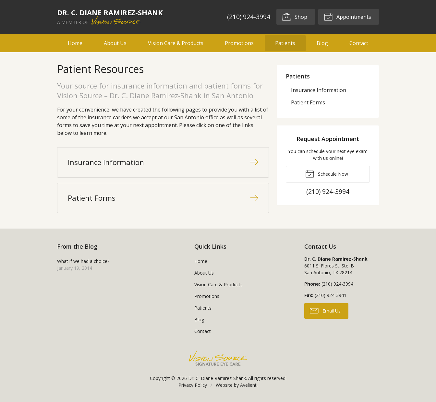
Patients (285, 43)
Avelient (248, 385)
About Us (115, 43)
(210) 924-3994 (248, 16)
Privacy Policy (192, 385)
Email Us (325, 310)
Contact (358, 43)
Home (75, 43)
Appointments (347, 16)
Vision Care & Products (175, 43)
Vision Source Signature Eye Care (218, 358)
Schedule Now (326, 173)
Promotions (239, 43)
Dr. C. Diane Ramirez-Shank (217, 378)
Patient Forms (308, 102)
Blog (322, 43)
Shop (294, 16)
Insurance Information (318, 90)
